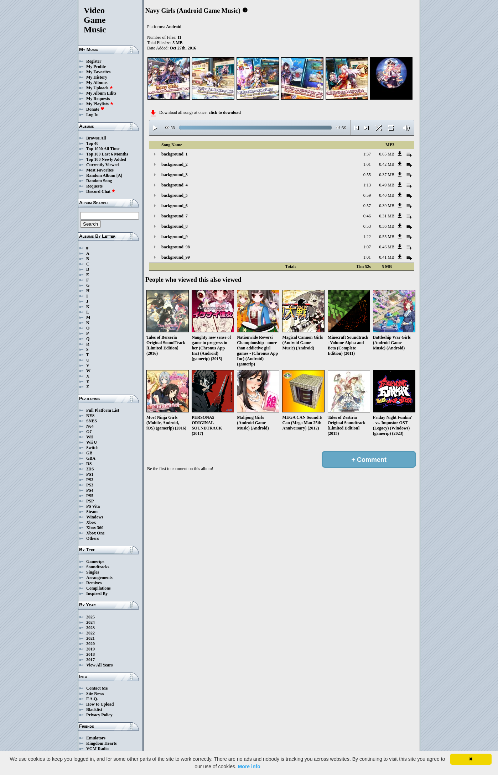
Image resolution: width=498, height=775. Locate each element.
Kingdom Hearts (101, 743)
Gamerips (95, 561)
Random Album (100, 175)
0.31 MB (386, 215)
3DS (90, 468)
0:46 (367, 215)
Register (94, 61)
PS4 (89, 490)
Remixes (94, 582)
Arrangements (99, 577)
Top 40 (92, 143)
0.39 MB (386, 205)
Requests (94, 186)
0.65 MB (386, 154)
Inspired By (97, 593)
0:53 (367, 226)
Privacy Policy (99, 714)
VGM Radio (97, 748)
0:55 (367, 174)
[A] (119, 175)
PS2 (89, 479)
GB (89, 452)
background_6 (174, 205)
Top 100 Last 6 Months (107, 154)
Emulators (95, 738)
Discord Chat (100, 191)
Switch (92, 447)
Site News (95, 693)
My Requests (98, 98)
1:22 (367, 236)
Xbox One (95, 533)
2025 (90, 617)
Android (173, 26)
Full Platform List (102, 410)
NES (90, 415)
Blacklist (94, 709)
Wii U (91, 442)
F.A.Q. (92, 698)
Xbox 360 (94, 527)
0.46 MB (386, 246)
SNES (91, 420)
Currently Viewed (102, 164)
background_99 (175, 257)
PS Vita (93, 506)
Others (92, 538)
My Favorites (98, 71)
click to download (225, 112)
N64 (90, 426)
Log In (92, 114)
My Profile (96, 66)
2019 (90, 649)
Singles (92, 572)
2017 (90, 659)
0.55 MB (386, 236)
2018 (90, 654)
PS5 (89, 495)
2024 (90, 622)
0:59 (367, 195)
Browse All (96, 138)
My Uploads (99, 87)
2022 (90, 633)
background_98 (175, 246)
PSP (90, 501)
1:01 (367, 164)
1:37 (367, 154)
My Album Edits (101, 93)
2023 (90, 627)
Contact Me (97, 688)
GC (89, 431)
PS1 (89, 474)
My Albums (97, 82)
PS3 (89, 485)
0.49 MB (386, 185)
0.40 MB (386, 195)
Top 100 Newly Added (106, 159)
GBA (90, 458)
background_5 (174, 195)
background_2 (174, 164)
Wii (89, 436)
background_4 (174, 185)
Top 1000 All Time (102, 148)
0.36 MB (386, 226)
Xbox (91, 522)
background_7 (174, 215)
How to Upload (100, 704)
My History (96, 77)
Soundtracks (97, 566)
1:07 (367, 246)
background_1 (174, 154)
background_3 (174, 174)
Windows (94, 517)
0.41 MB (386, 257)
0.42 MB (386, 164)
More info (249, 766)
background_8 (174, 226)
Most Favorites (100, 170)
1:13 (367, 185)
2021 (90, 638)
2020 (90, 643)
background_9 (174, 236)
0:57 (367, 205)
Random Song (99, 180)
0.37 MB (386, 174)
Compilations (98, 588)
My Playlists (100, 103)
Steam (92, 511)
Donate (95, 109)
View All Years (99, 665)
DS (89, 463)
